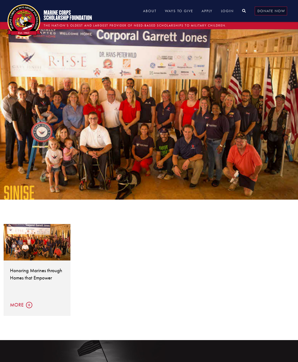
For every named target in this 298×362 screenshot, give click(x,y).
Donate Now (271, 11)
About (149, 11)
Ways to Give (179, 11)
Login (227, 11)
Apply (207, 11)
